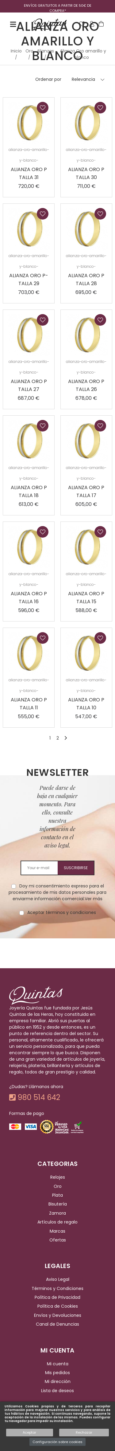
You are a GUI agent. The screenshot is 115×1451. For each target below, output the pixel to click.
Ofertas (57, 1240)
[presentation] (57, 935)
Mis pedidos (57, 1373)
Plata (57, 1195)
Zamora (57, 1213)
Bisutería (57, 1204)
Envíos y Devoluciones (57, 1315)
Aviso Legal (57, 1280)
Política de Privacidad (57, 1297)
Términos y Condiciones (57, 1288)
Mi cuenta (57, 1364)
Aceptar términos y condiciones (61, 912)
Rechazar (84, 1432)
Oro (58, 1186)
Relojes (57, 1177)
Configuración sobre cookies (57, 1441)
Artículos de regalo (57, 1222)
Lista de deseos (57, 1391)
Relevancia (83, 79)
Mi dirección (58, 1382)
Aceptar (29, 1432)
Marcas (57, 1231)
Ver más (93, 899)
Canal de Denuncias (57, 1324)
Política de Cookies (57, 1306)
